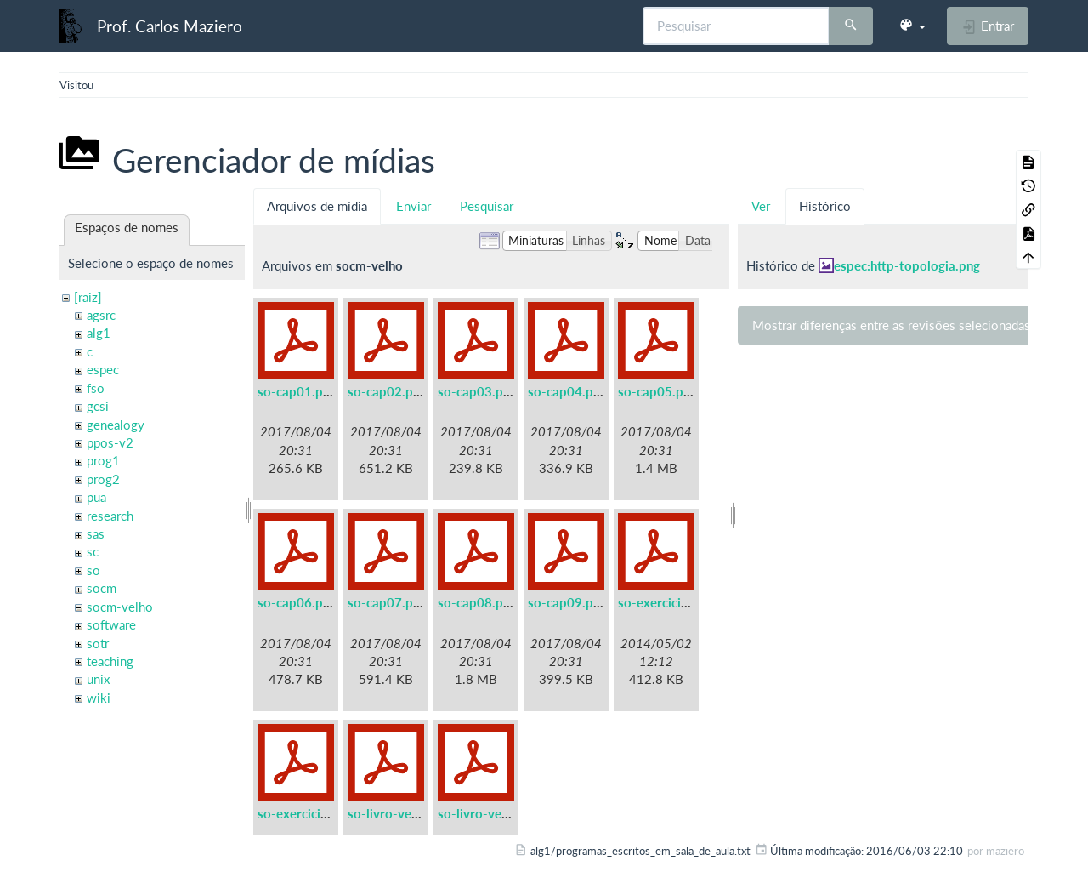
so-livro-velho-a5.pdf (410, 813)
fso (96, 388)
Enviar (413, 206)
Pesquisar (486, 206)
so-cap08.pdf (476, 602)
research (110, 515)
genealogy (115, 424)
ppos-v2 (110, 442)
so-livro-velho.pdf (490, 813)
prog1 (103, 460)
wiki (98, 697)
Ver (760, 206)
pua (96, 497)
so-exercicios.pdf (307, 813)
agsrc (101, 314)
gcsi (98, 405)
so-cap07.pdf (386, 602)
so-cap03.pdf (476, 391)
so (93, 570)
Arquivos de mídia (317, 206)
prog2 (103, 479)
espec (103, 369)
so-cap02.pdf (386, 391)
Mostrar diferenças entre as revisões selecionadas (891, 325)
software (111, 624)
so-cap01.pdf (296, 391)
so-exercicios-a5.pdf (677, 602)
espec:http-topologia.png (907, 265)
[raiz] (88, 297)
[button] (912, 25)
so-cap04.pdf (566, 391)
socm (101, 588)
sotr (98, 643)
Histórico (825, 206)
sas (96, 533)
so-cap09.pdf (566, 602)
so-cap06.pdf (296, 602)
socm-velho (120, 606)
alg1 (98, 332)
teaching (110, 661)
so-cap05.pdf (656, 391)
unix (98, 679)
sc (93, 551)
